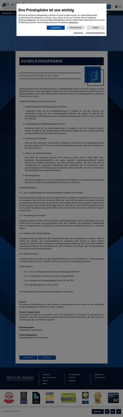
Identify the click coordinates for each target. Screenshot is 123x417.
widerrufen (73, 22)
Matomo (31, 20)
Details (96, 27)
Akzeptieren (56, 27)
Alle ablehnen (75, 27)
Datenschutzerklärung (95, 33)
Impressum (78, 33)
